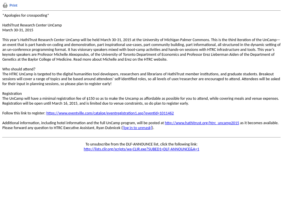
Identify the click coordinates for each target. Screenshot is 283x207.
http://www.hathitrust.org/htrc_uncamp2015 (202, 122)
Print (13, 5)
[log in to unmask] (137, 127)
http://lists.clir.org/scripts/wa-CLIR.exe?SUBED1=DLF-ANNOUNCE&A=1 (141, 149)
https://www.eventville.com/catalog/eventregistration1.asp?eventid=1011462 (110, 113)
